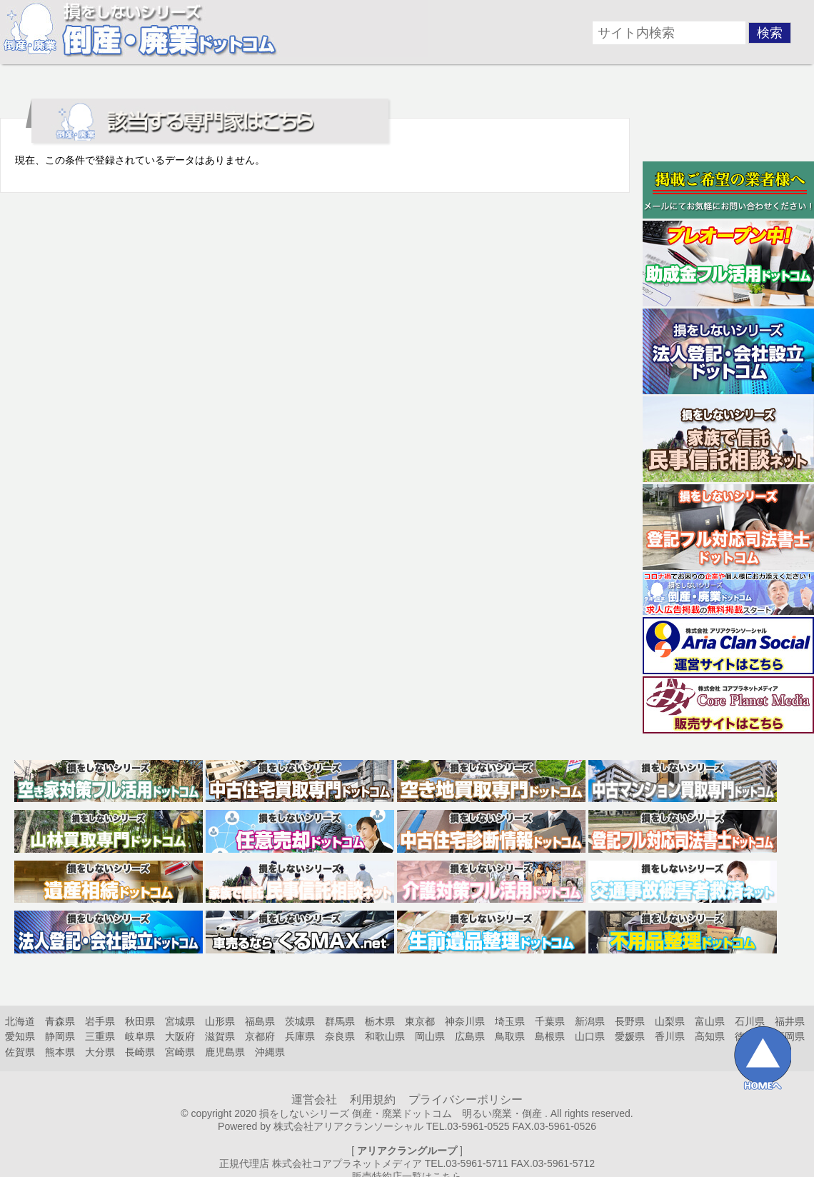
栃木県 (380, 1021)
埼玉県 (510, 1021)
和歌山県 (385, 1036)
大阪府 (180, 1036)
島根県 (550, 1036)
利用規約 (373, 1099)
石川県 (750, 1021)
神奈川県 (465, 1021)
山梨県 (670, 1021)
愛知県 (20, 1036)
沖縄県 (270, 1052)
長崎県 (140, 1052)
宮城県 (180, 1021)
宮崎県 (180, 1052)
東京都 (420, 1021)
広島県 (470, 1036)
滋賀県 (220, 1036)
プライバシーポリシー (465, 1099)
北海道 (20, 1021)
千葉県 (550, 1021)
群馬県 (340, 1021)
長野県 (630, 1021)
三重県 (100, 1036)
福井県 (790, 1021)
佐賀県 (20, 1052)
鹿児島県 (225, 1052)
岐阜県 (140, 1036)
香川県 (670, 1036)
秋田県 (140, 1021)
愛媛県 (630, 1036)
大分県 (100, 1052)
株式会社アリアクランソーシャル (348, 1126)
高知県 (710, 1036)
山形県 (220, 1021)
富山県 (710, 1021)
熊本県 (60, 1052)
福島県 (260, 1021)
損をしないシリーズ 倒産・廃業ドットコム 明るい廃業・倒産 (400, 1113)
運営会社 (314, 1099)
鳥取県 (510, 1036)
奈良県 (340, 1036)
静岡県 (60, 1036)
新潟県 (590, 1021)
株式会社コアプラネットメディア (347, 1163)
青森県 (60, 1021)
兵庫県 (300, 1036)
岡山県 (430, 1036)
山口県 (590, 1036)
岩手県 (100, 1021)
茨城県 (300, 1021)
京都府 (260, 1036)
